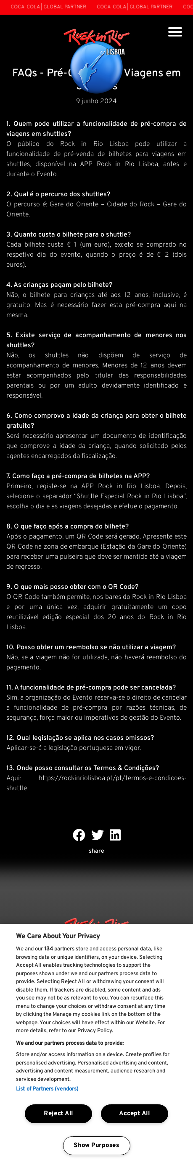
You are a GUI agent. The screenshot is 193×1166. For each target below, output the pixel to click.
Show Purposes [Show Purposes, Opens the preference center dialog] (96, 1146)
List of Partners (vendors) (47, 1089)
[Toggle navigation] (175, 33)
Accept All (134, 1114)
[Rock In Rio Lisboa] (96, 62)
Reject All (58, 1114)
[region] (96, 1045)
